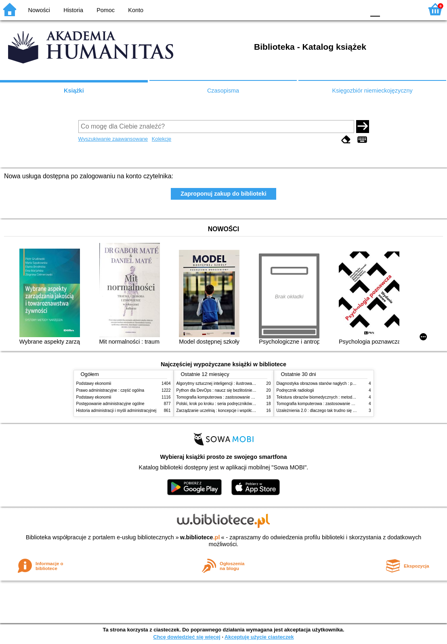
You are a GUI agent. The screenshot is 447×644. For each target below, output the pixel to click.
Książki (74, 90)
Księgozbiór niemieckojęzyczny (372, 90)
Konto (135, 10)
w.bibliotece (200, 537)
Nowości (39, 10)
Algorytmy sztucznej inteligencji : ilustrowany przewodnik (227, 383)
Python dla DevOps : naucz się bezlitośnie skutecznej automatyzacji (237, 390)
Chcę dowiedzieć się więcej (186, 637)
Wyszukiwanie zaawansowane (113, 139)
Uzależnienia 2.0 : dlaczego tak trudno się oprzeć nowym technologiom (341, 410)
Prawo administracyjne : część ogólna (110, 390)
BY (356, 9)
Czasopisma (223, 90)
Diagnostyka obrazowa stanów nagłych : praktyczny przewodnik (334, 383)
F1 (389, 9)
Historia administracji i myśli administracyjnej (116, 410)
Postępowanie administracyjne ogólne (110, 403)
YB (340, 9)
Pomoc (106, 10)
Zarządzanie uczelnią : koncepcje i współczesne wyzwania (229, 410)
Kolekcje (161, 139)
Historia (73, 10)
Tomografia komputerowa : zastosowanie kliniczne (221, 397)
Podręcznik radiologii (295, 390)
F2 (407, 9)
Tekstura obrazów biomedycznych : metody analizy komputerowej (336, 397)
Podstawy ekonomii (93, 383)
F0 (375, 9)
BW (324, 9)
